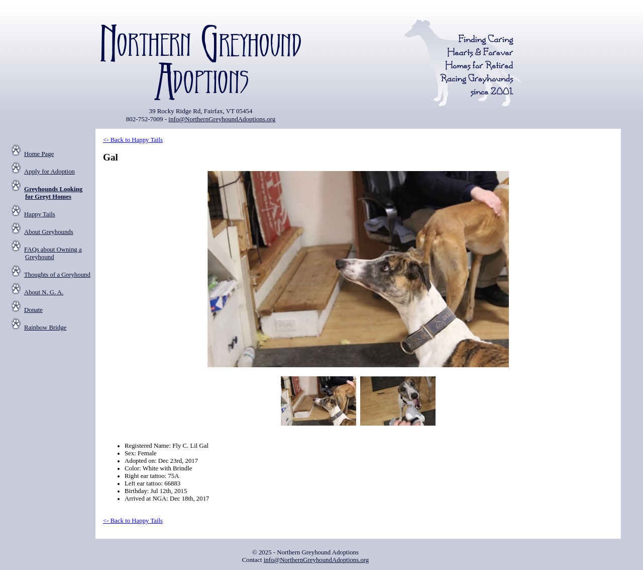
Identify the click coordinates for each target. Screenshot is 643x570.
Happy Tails (39, 214)
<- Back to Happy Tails (133, 139)
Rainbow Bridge (45, 327)
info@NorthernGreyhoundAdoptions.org (221, 119)
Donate (33, 309)
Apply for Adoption (49, 171)
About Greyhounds (48, 231)
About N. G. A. (43, 292)
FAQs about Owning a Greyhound (53, 253)
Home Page (39, 153)
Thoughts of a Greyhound (57, 274)
